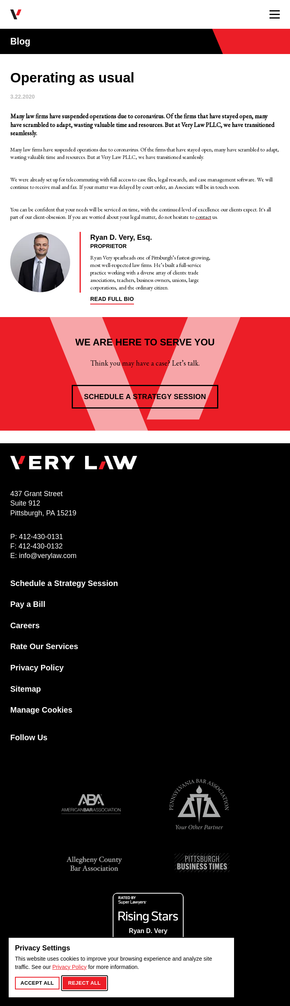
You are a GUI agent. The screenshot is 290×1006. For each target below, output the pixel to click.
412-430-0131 (41, 537)
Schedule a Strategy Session (145, 397)
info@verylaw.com (47, 556)
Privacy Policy (69, 967)
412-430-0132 (41, 546)
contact (203, 216)
